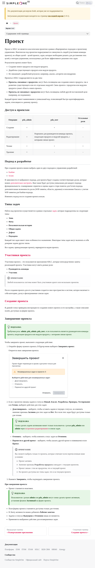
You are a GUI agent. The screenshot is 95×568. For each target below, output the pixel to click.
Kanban (12, 172)
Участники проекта (17, 255)
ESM (18, 549)
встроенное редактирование (36, 429)
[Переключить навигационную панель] (3, 3)
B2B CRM (46, 549)
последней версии (55, 16)
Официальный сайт (34, 560)
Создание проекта (16, 301)
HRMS (54, 549)
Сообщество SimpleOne (14, 560)
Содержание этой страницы (17, 34)
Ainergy (62, 549)
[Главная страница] (7, 23)
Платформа (9, 549)
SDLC (37, 549)
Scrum (11, 176)
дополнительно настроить (21, 183)
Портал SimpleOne (50, 560)
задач (54, 211)
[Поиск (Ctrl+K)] (84, 3)
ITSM (24, 549)
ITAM (30, 549)
